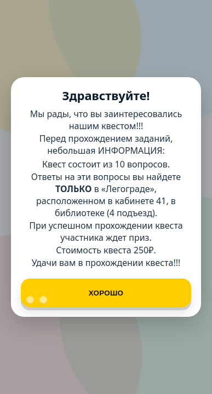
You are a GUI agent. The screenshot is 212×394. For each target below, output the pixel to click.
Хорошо (74, 296)
